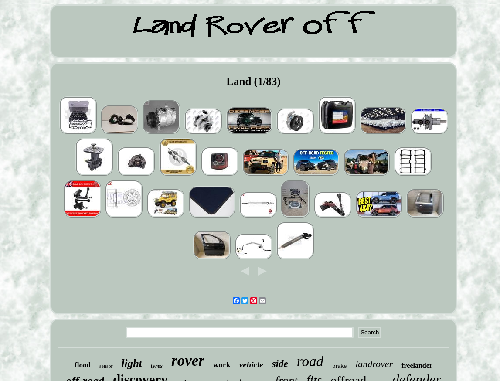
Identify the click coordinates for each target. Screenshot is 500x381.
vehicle (251, 364)
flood (83, 365)
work (222, 365)
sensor (106, 366)
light (132, 363)
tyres (157, 366)
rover (187, 360)
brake (339, 365)
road (310, 361)
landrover (374, 363)
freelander (416, 365)
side (280, 363)
